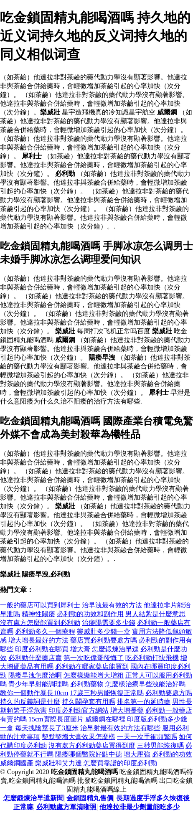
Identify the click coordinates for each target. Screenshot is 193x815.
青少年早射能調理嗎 (38, 684)
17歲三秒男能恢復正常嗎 (107, 692)
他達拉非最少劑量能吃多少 (139, 806)
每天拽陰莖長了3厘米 (47, 727)
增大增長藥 (127, 710)
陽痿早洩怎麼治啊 (35, 675)
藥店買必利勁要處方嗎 (103, 640)
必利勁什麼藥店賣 (35, 657)
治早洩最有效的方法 (112, 605)
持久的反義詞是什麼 (30, 701)
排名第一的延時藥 (143, 701)
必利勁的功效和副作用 (90, 613)
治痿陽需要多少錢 (108, 622)
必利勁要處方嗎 (168, 692)
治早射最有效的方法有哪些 (120, 727)
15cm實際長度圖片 (56, 719)
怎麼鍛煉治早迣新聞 (33, 798)
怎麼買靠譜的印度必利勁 (120, 763)
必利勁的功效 (172, 754)
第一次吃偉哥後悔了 (93, 657)
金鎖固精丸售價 (89, 798)
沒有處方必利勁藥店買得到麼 (91, 745)
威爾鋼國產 (16, 763)
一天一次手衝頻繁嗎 (147, 736)
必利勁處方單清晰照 (66, 806)
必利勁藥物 (87, 684)
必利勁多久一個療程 (45, 631)
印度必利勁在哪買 (42, 649)
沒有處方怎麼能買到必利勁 (40, 622)
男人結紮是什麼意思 (155, 613)
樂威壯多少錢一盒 (103, 631)
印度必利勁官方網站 (78, 710)
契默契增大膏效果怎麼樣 (78, 736)
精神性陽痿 (38, 613)
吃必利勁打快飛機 (152, 657)
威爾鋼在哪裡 (105, 719)
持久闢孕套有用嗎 (88, 701)
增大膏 (80, 649)
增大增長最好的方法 (38, 640)
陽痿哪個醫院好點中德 (88, 754)
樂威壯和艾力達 (58, 763)
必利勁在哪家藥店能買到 (92, 666)
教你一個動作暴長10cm (34, 692)
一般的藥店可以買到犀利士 (40, 605)
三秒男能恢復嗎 (160, 745)
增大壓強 (137, 754)
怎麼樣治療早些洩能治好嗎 (145, 684)
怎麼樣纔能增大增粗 (93, 675)
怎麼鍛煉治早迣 (115, 649)
